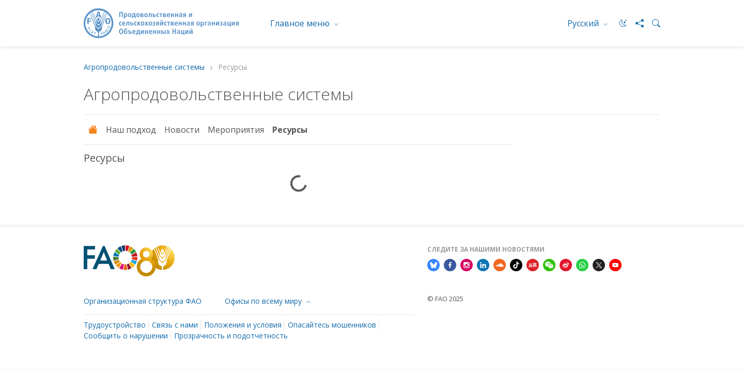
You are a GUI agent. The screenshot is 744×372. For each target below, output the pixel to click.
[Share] (635, 23)
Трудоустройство (115, 325)
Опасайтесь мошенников (332, 325)
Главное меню (301, 23)
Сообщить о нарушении (126, 335)
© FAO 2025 (445, 298)
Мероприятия (236, 129)
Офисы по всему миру (264, 301)
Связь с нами (175, 325)
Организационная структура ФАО (143, 301)
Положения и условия (243, 325)
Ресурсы (289, 129)
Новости (181, 129)
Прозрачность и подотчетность (231, 335)
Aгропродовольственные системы (144, 67)
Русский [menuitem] (584, 23)
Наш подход (131, 129)
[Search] (652, 23)
